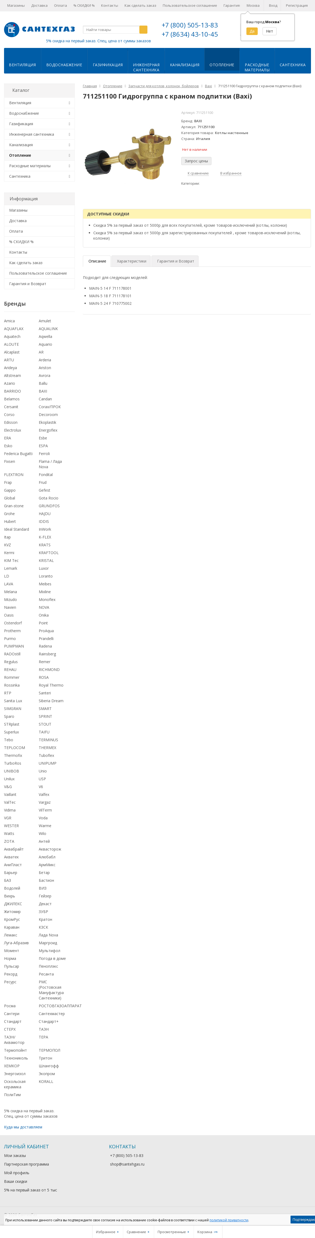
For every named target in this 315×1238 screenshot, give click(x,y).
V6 (41, 786)
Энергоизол (15, 1073)
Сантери (11, 1013)
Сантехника (293, 64)
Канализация (185, 64)
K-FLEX (45, 537)
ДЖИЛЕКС (13, 903)
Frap (8, 482)
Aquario (45, 344)
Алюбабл (47, 856)
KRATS (45, 544)
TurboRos (12, 763)
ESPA (43, 445)
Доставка (39, 5)
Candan (45, 398)
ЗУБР (43, 911)
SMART (45, 708)
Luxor (44, 568)
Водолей (12, 888)
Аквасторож (50, 849)
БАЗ (7, 880)
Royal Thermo (51, 685)
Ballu (43, 383)
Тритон (45, 1058)
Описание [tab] (97, 261)
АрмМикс (47, 864)
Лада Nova (48, 935)
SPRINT (45, 716)
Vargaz (45, 802)
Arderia (45, 359)
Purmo (10, 638)
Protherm (12, 630)
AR (41, 352)
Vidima (10, 810)
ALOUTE (11, 344)
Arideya (10, 367)
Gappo (10, 490)
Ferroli (44, 453)
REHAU (10, 669)
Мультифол (49, 950)
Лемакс (10, 935)
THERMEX (47, 747)
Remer (44, 661)
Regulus (11, 661)
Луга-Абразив (16, 942)
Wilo (42, 833)
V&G (8, 786)
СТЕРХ (10, 1029)
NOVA (44, 607)
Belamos (12, 398)
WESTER (11, 825)
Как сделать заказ (140, 5)
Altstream (12, 375)
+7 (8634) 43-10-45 (190, 34)
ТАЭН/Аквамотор (14, 1039)
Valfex (44, 794)
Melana (10, 591)
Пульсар (11, 966)
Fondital (46, 474)
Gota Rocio (48, 498)
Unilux (9, 778)
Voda (43, 817)
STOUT (45, 724)
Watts (9, 833)
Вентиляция (22, 64)
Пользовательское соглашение (190, 5)
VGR (7, 817)
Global (9, 498)
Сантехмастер (52, 1013)
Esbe (43, 437)
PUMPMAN (14, 646)
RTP (7, 692)
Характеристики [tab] (131, 261)
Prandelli (46, 638)
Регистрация (297, 5)
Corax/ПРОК (50, 406)
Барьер (10, 872)
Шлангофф (49, 1065)
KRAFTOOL (49, 552)
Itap (7, 537)
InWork (45, 529)
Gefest (44, 490)
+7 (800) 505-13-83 (190, 24)
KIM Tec (11, 560)
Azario (9, 383)
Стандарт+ (49, 1021)
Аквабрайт (14, 849)
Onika (44, 615)
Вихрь (9, 895)
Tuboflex (46, 755)
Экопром (47, 1073)
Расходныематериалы (257, 67)
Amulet (45, 320)
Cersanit (11, 406)
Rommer (11, 677)
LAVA (8, 583)
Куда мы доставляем (23, 1126)
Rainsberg (47, 653)
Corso (9, 414)
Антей (44, 841)
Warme (45, 825)
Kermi (9, 552)
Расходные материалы (30, 165)
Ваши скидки (15, 1181)
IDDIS (44, 521)
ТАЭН (44, 1029)
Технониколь (16, 1058)
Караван (11, 927)
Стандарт (13, 1021)
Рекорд (10, 974)
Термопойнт (15, 1050)
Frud (43, 482)
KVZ (7, 544)
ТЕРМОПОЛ (49, 1050)
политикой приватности (229, 1220)
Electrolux (12, 430)
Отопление (222, 64)
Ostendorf (13, 622)
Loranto (46, 576)
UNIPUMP (47, 763)
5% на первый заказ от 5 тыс (30, 1189)
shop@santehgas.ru (127, 1164)
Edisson (10, 422)
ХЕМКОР (12, 1065)
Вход (273, 5)
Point (43, 622)
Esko (8, 445)
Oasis (9, 615)
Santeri (45, 692)
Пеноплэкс (48, 966)
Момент (11, 950)
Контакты (109, 5)
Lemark (10, 568)
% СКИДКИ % (84, 5)
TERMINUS (48, 739)
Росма (10, 1005)
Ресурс (10, 981)
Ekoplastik (47, 422)
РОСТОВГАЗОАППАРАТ (60, 1005)
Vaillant (10, 794)
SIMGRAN (12, 708)
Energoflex (48, 430)
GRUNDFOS (49, 505)
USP (42, 778)
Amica (9, 320)
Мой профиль (16, 1172)
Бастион (46, 880)
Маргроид (48, 942)
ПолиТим (12, 1094)
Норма (10, 958)
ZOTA (9, 841)
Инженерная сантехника (31, 134)
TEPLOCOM (14, 747)
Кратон (45, 919)
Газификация (108, 64)
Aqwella (45, 336)
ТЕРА (43, 1037)
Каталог (20, 90)
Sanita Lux (13, 700)
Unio (43, 771)
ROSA (44, 677)
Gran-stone (14, 505)
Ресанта (46, 974)
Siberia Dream (51, 700)
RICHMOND (49, 669)
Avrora (44, 375)
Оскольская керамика (15, 1084)
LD (6, 576)
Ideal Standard (16, 529)
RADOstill (12, 653)
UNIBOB (11, 771)
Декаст (45, 903)
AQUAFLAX (13, 328)
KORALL (46, 1081)
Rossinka (12, 685)
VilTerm (45, 810)
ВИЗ (43, 888)
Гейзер (45, 895)
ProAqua (46, 630)
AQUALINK (48, 328)
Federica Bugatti (18, 453)
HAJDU (45, 513)
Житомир (12, 911)
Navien (10, 607)
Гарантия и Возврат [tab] (175, 261)
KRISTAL (46, 560)
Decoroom (48, 414)
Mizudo (10, 599)
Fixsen (9, 461)
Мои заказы (15, 1155)
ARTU (9, 359)
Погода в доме (52, 958)
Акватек (11, 856)
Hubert (10, 521)
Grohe (9, 513)
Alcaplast (12, 352)
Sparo (9, 716)
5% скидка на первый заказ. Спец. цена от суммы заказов (98, 40)
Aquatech (12, 336)
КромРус (12, 919)
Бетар (44, 872)
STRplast (11, 724)
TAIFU (44, 732)
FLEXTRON (13, 474)
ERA (7, 437)
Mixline (45, 591)
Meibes (45, 583)
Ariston (45, 367)
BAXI (43, 391)
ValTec (10, 802)
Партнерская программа (26, 1164)
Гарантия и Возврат (27, 283)
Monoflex (47, 599)
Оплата (60, 5)
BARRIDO (12, 391)
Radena (45, 646)
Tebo (8, 739)
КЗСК (43, 927)
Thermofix (13, 755)
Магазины (16, 5)
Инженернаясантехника (146, 67)
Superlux (11, 732)
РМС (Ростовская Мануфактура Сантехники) (51, 990)
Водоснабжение (64, 64)
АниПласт (13, 864)
